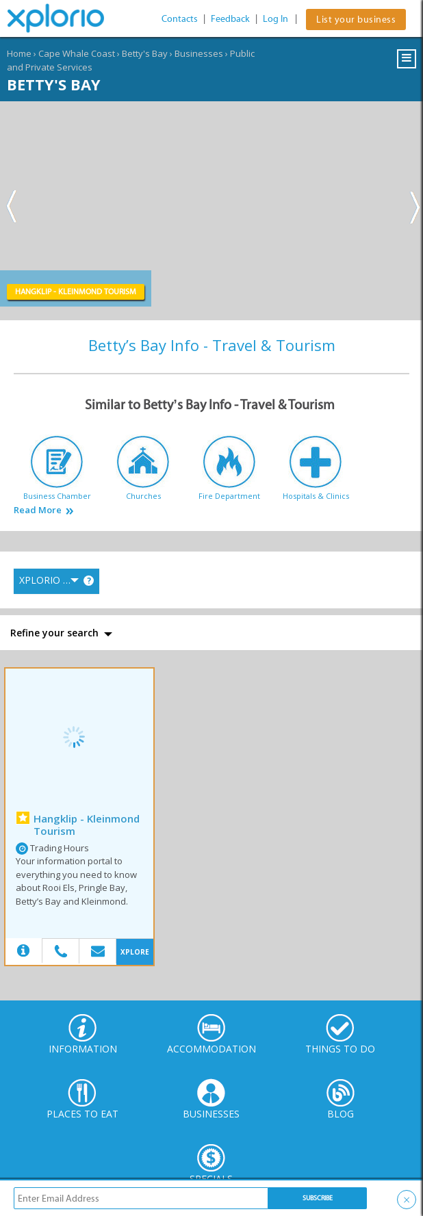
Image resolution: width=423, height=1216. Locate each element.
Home (19, 53)
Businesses (199, 53)
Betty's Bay (145, 53)
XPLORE (134, 952)
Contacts (180, 19)
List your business (356, 19)
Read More (38, 510)
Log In (275, 19)
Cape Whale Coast (76, 53)
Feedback (230, 19)
